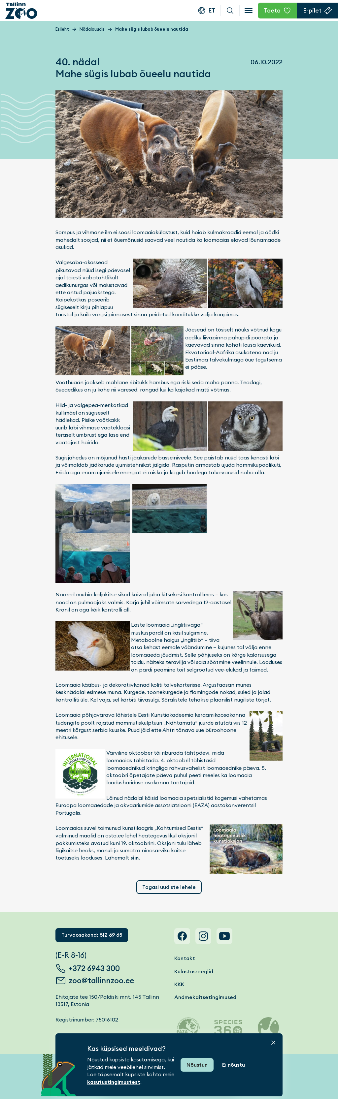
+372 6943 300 (94, 968)
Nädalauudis (92, 29)
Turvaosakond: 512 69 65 (91, 934)
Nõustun (197, 1064)
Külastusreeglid (193, 971)
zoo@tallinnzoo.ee (101, 981)
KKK (179, 984)
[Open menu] (248, 10)
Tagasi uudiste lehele (169, 887)
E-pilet (312, 10)
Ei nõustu (233, 1064)
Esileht (62, 29)
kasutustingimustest (113, 1082)
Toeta (272, 10)
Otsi (230, 10)
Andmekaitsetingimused (205, 997)
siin (134, 857)
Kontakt (184, 958)
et (212, 10)
